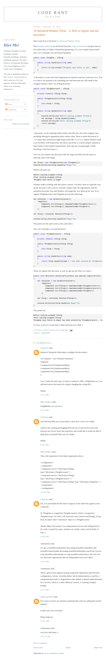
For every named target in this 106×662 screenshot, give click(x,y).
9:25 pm (44, 410)
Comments (11, 109)
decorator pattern (44, 46)
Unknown (44, 348)
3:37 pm (44, 395)
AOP (35, 139)
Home (68, 647)
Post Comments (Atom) (54, 653)
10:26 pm (45, 492)
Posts (8, 104)
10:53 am (45, 636)
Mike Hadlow (46, 402)
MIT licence (8, 77)
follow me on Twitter (20, 124)
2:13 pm (44, 590)
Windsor (46, 333)
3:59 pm (44, 561)
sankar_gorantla (46, 597)
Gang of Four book (79, 46)
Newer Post (38, 647)
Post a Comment (40, 643)
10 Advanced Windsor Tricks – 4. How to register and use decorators (66, 32)
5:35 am (44, 621)
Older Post (98, 647)
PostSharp (79, 139)
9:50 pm (44, 445)
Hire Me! (11, 45)
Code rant (53, 12)
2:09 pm (44, 536)
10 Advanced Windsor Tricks (68, 41)
